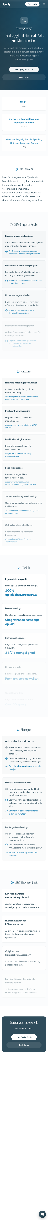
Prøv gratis (32, 4)
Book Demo (24, 78)
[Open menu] (43, 4)
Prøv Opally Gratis (24, 70)
